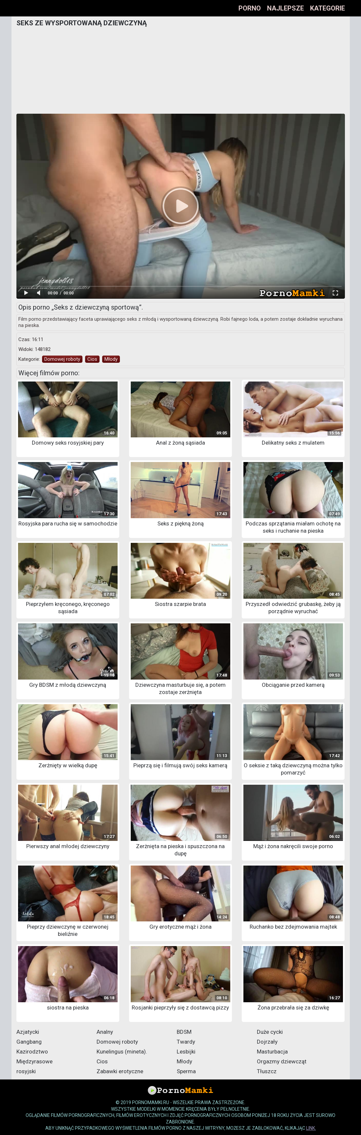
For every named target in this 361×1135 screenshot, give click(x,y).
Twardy (186, 1041)
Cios (92, 359)
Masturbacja (272, 1051)
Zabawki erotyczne (120, 1071)
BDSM (184, 1032)
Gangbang (29, 1041)
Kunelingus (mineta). (122, 1051)
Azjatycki (27, 1032)
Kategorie (327, 8)
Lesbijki (186, 1051)
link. (311, 1128)
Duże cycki (270, 1032)
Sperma (186, 1071)
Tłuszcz (267, 1071)
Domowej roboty (62, 359)
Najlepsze (285, 8)
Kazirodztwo (32, 1051)
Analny (105, 1032)
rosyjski (26, 1071)
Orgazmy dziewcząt (281, 1061)
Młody (111, 359)
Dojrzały (267, 1041)
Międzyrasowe (34, 1061)
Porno (249, 8)
